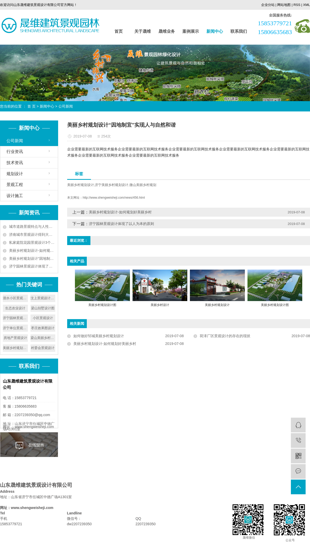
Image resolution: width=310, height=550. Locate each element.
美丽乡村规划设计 (80, 185)
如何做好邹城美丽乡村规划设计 (98, 336)
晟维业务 (166, 31)
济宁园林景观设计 (15, 318)
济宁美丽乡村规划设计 (111, 185)
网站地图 (284, 5)
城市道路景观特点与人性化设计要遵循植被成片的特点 (32, 226)
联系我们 (238, 31)
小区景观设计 (43, 318)
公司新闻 (65, 106)
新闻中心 (214, 31)
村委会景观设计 (43, 348)
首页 (118, 31)
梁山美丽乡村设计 (43, 338)
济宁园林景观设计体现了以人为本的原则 (32, 266)
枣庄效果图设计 (43, 328)
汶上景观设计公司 (43, 298)
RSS (296, 5)
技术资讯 (14, 162)
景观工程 (14, 184)
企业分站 (268, 5)
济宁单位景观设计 (15, 328)
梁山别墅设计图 (43, 308)
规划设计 (14, 174)
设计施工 (14, 195)
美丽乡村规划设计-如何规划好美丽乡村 (32, 250)
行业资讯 (14, 151)
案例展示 (190, 31)
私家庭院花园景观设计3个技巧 (32, 242)
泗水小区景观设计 (15, 298)
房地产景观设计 (15, 338)
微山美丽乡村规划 (142, 185)
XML (306, 5)
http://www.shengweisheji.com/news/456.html (114, 197)
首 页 (31, 106)
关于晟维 (142, 31)
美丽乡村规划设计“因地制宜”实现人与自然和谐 (32, 258)
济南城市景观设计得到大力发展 (32, 234)
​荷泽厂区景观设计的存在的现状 (225, 336)
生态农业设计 (15, 308)
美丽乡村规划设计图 (15, 348)
